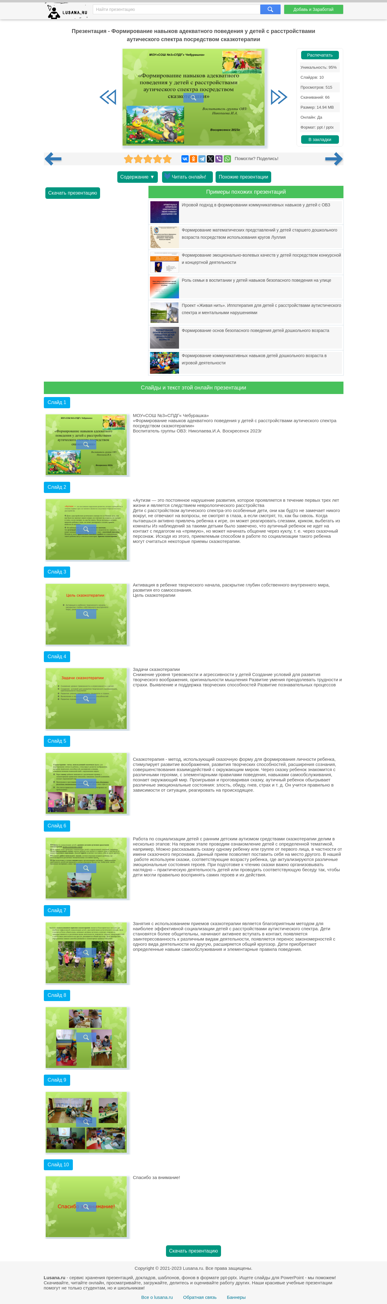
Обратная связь (200, 1297)
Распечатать (320, 55)
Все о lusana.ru (157, 1297)
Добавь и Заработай (313, 9)
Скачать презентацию (72, 192)
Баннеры (236, 1297)
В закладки (319, 139)
